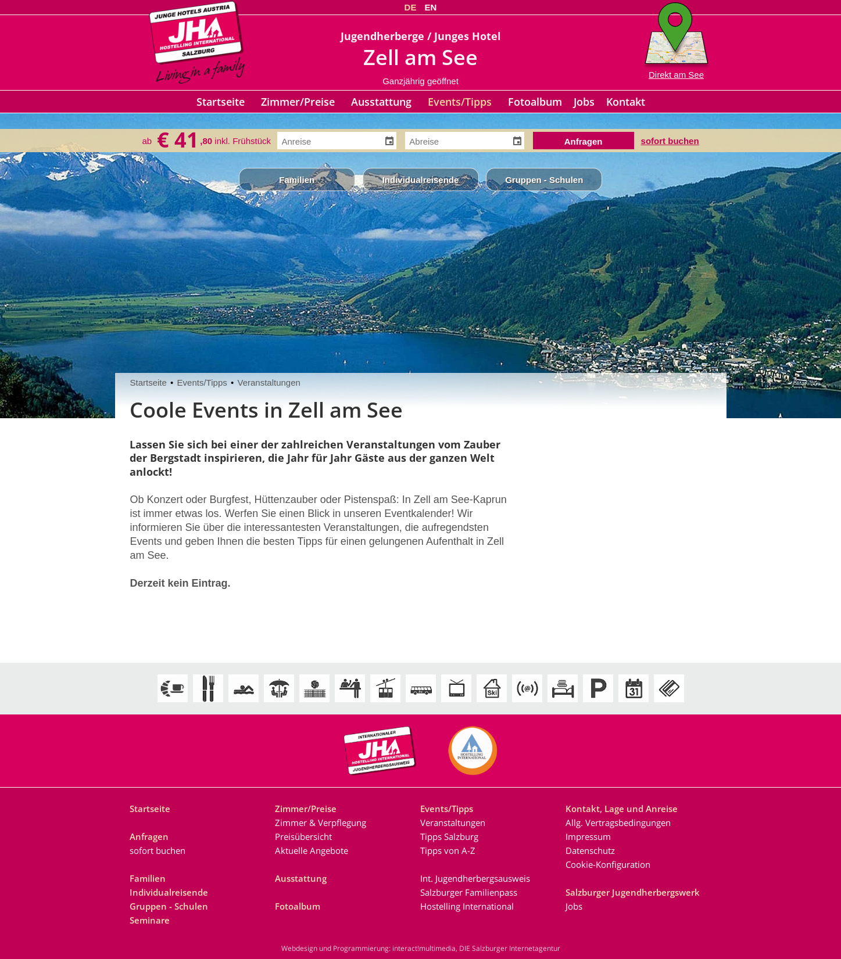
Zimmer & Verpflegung (320, 822)
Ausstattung (381, 102)
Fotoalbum (535, 102)
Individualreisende (420, 180)
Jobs (584, 102)
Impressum (588, 836)
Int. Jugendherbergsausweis (475, 878)
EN (431, 7)
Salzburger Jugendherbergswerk (633, 892)
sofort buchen (670, 140)
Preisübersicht (303, 836)
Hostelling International (467, 906)
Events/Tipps (460, 102)
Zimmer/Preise (298, 102)
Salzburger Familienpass (468, 892)
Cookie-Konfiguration (608, 864)
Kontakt (625, 102)
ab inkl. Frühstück (206, 140)
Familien (296, 180)
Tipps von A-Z (447, 850)
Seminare (150, 920)
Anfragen (149, 836)
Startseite (220, 102)
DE (411, 7)
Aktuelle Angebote (311, 850)
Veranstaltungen (268, 382)
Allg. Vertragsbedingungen (618, 822)
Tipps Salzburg (449, 836)
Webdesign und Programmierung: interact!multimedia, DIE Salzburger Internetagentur (420, 948)
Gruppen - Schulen (544, 180)
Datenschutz (590, 850)
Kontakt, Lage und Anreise (622, 808)
